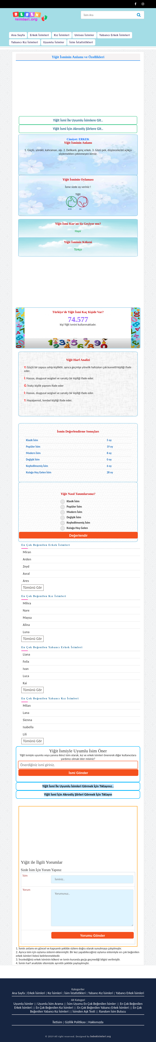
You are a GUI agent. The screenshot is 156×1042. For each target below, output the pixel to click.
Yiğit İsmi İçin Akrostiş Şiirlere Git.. (78, 129)
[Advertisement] (78, 86)
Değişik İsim (74, 517)
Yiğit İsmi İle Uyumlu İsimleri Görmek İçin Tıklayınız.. (78, 786)
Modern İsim (74, 512)
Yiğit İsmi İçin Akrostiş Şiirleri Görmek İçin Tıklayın (78, 794)
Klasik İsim (73, 501)
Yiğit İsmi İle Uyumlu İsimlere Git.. (78, 120)
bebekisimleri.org (100, 1036)
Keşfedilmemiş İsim (78, 522)
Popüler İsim (74, 506)
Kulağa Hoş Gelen (77, 528)
